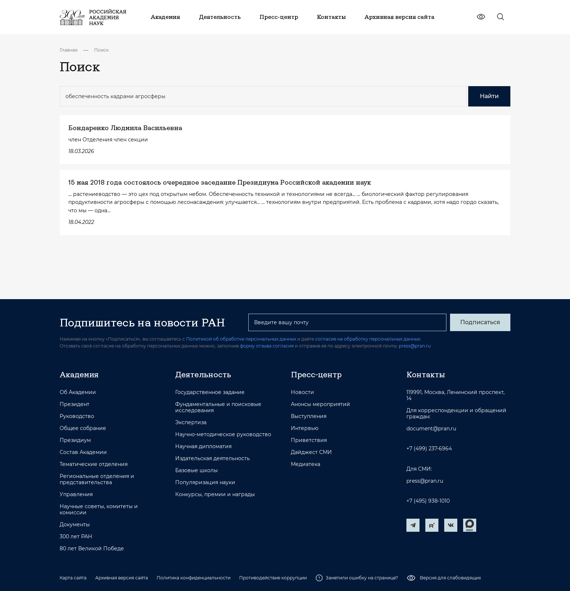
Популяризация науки (205, 482)
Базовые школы (196, 470)
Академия (79, 374)
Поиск (101, 50)
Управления (76, 494)
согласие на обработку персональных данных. (368, 339)
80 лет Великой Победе (92, 549)
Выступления (308, 416)
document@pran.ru (431, 429)
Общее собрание (83, 428)
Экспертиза (190, 422)
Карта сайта (73, 577)
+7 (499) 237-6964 (429, 449)
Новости (302, 392)
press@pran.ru (415, 346)
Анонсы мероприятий (320, 404)
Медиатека (305, 464)
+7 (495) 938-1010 (428, 501)
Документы (75, 525)
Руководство (77, 416)
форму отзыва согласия (267, 346)
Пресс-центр (316, 374)
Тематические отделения (94, 464)
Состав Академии (83, 452)
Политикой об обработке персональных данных (241, 339)
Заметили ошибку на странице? (357, 578)
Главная (68, 50)
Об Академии (78, 392)
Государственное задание (210, 392)
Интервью (304, 428)
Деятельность (203, 374)
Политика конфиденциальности (193, 577)
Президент (74, 404)
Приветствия (309, 440)
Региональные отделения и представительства (97, 479)
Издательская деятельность (212, 458)
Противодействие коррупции (273, 577)
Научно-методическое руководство (223, 434)
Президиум (75, 440)
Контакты (425, 374)
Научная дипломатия (203, 446)
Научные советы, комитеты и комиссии (99, 509)
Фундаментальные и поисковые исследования (218, 407)
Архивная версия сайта (121, 577)
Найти (489, 96)
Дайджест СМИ (311, 452)
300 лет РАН (76, 537)
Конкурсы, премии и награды (215, 494)
